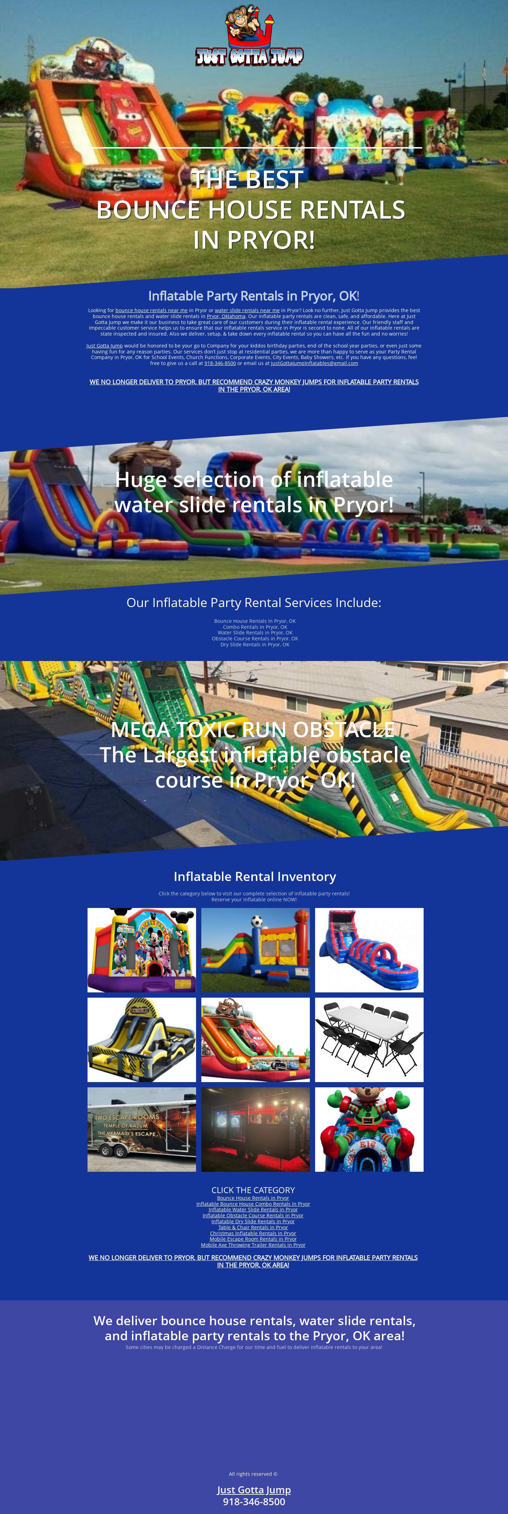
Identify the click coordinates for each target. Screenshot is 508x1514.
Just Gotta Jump (104, 345)
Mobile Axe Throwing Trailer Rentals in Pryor (253, 1244)
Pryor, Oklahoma (226, 316)
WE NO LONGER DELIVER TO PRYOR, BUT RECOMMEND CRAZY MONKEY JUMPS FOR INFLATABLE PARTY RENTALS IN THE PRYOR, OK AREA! (254, 386)
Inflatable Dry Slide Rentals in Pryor (253, 1221)
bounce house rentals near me (152, 310)
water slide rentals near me (247, 310)
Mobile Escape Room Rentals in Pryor (253, 1239)
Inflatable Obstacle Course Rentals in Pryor (253, 1215)
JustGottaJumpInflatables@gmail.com (314, 363)
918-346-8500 (220, 363)
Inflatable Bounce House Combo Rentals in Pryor (253, 1203)
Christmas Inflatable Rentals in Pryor (253, 1233)
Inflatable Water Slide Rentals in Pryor (253, 1209)
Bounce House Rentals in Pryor (253, 1198)
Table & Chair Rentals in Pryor (253, 1227)
